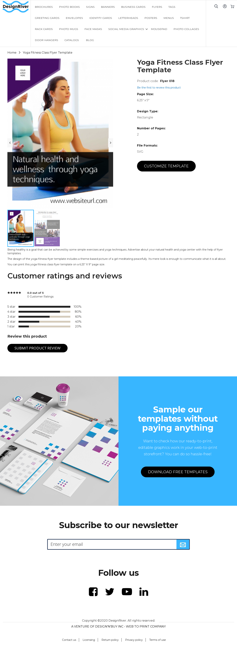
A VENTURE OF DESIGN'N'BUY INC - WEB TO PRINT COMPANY (118, 626)
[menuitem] (44, 6)
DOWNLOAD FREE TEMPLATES (178, 472)
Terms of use (157, 640)
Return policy (110, 640)
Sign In (225, 6)
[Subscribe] (182, 544)
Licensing (89, 640)
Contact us (69, 640)
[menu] (118, 23)
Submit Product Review (37, 348)
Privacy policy (134, 640)
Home (11, 52)
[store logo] (17, 6)
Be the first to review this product (159, 87)
